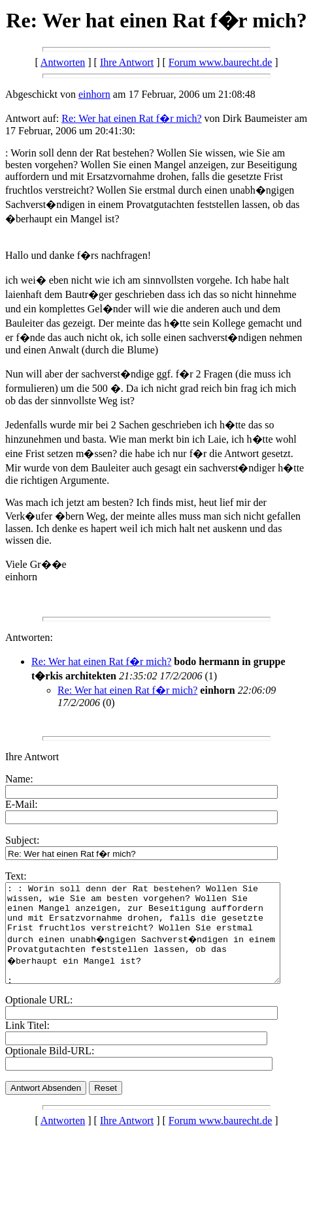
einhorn (94, 94)
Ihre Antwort (127, 62)
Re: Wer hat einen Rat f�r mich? (131, 118)
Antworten (63, 62)
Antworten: (29, 637)
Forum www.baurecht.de (220, 62)
